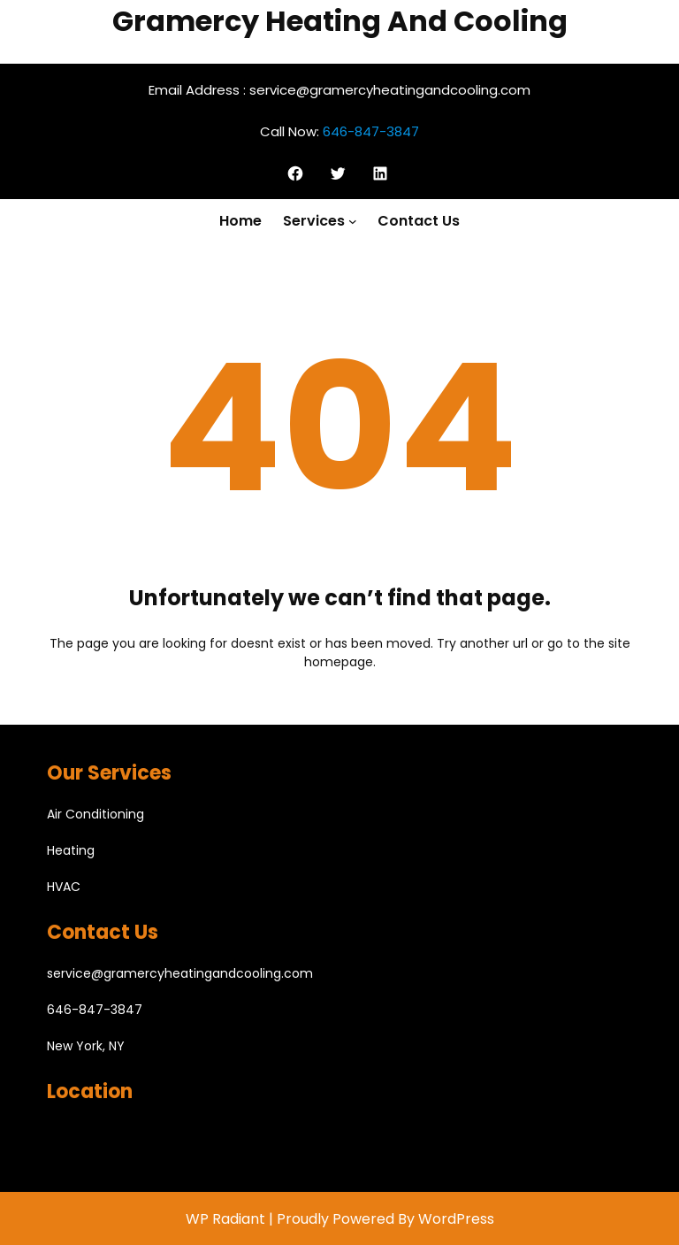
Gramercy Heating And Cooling (340, 21)
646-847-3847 (371, 131)
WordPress (456, 1219)
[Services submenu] (352, 221)
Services (314, 221)
